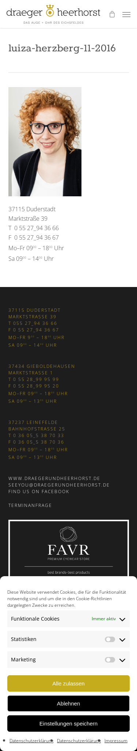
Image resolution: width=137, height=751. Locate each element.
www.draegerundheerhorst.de (54, 478)
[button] (126, 14)
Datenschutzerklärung (31, 741)
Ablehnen (68, 703)
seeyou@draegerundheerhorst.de (59, 485)
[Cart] (112, 14)
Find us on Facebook (38, 491)
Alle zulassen (68, 683)
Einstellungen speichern (68, 723)
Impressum (116, 741)
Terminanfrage (30, 505)
